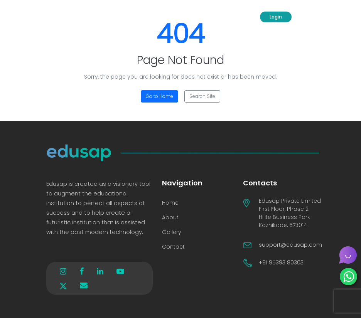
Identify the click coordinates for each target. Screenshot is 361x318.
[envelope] (83, 285)
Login (276, 16)
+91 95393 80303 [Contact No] (281, 262)
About (170, 217)
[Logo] (67, 17)
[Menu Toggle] (309, 17)
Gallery (171, 232)
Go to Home (159, 96)
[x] (63, 285)
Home (170, 203)
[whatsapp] (348, 276)
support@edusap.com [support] (290, 245)
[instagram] (63, 271)
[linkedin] (100, 271)
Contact (173, 247)
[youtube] (120, 271)
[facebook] (82, 271)
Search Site (202, 96)
